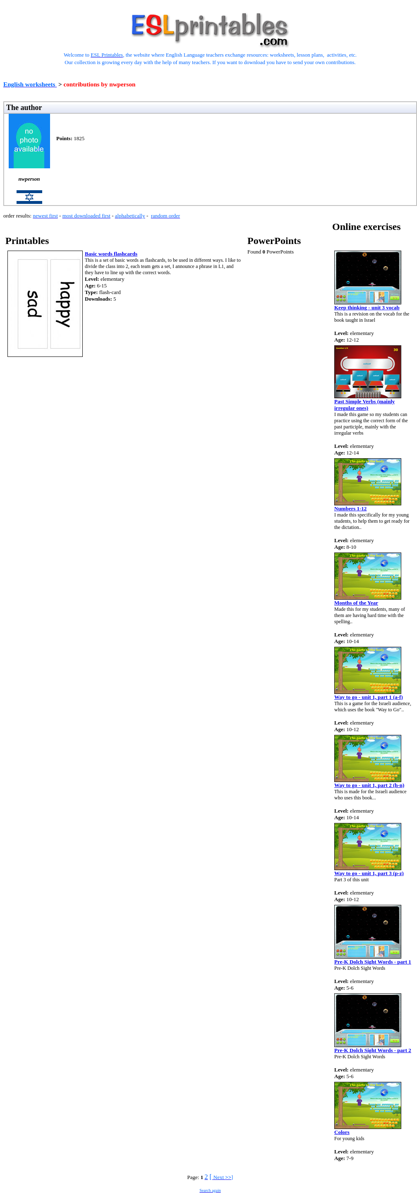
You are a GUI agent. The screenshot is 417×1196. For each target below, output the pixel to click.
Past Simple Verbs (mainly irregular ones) (364, 404)
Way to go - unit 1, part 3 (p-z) (369, 873)
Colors (342, 1132)
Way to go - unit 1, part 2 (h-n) (369, 785)
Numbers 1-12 (350, 508)
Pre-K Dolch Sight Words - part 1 (372, 962)
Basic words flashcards (111, 254)
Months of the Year (356, 603)
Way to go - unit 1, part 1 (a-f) (368, 697)
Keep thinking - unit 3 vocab (367, 307)
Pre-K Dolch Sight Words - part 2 (372, 1050)
